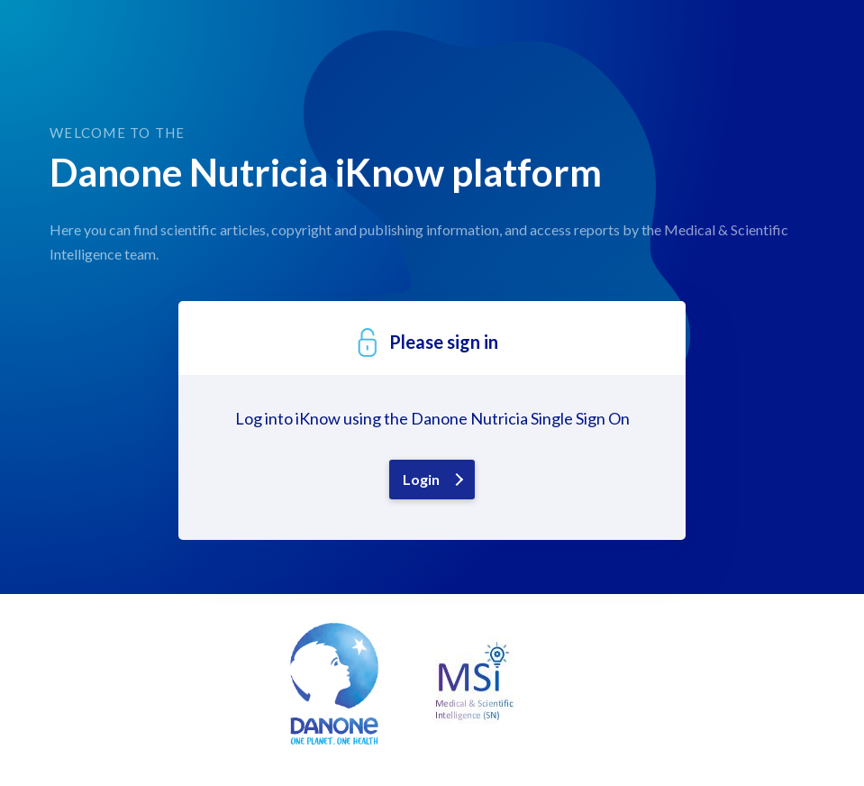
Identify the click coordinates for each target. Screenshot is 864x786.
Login (421, 479)
